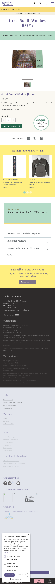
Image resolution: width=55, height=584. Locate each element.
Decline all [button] (22, 575)
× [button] (28, 535)
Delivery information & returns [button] (24, 247)
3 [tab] (30, 192)
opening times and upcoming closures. (39, 35)
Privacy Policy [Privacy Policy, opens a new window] (7, 552)
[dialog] (16, 557)
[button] (16, 579)
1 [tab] (24, 192)
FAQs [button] (9, 255)
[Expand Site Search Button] (45, 3)
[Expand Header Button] (52, 3)
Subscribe (27, 282)
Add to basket (11, 126)
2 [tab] (27, 192)
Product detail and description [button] (23, 233)
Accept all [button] (9, 575)
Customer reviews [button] (16, 240)
